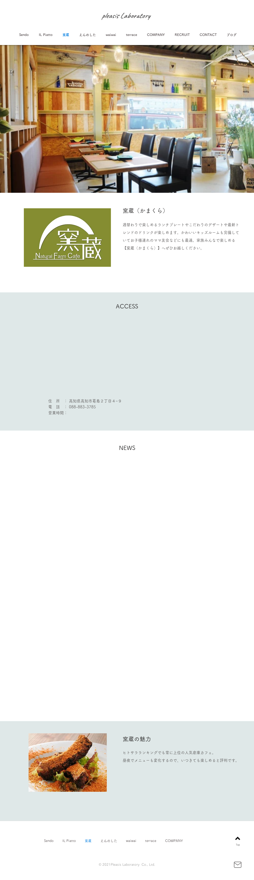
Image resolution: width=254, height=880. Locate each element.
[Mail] (237, 865)
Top (238, 845)
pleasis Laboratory (126, 15)
